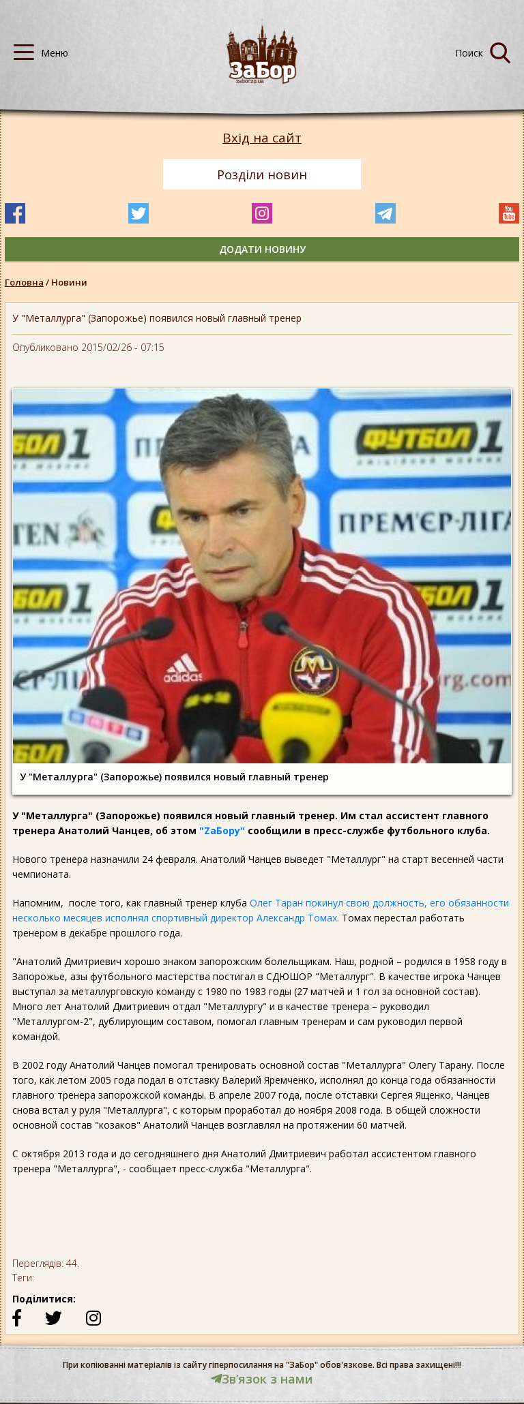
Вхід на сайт (262, 138)
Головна (24, 282)
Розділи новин (262, 174)
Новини (69, 282)
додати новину (262, 249)
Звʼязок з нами (262, 1379)
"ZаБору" (220, 830)
